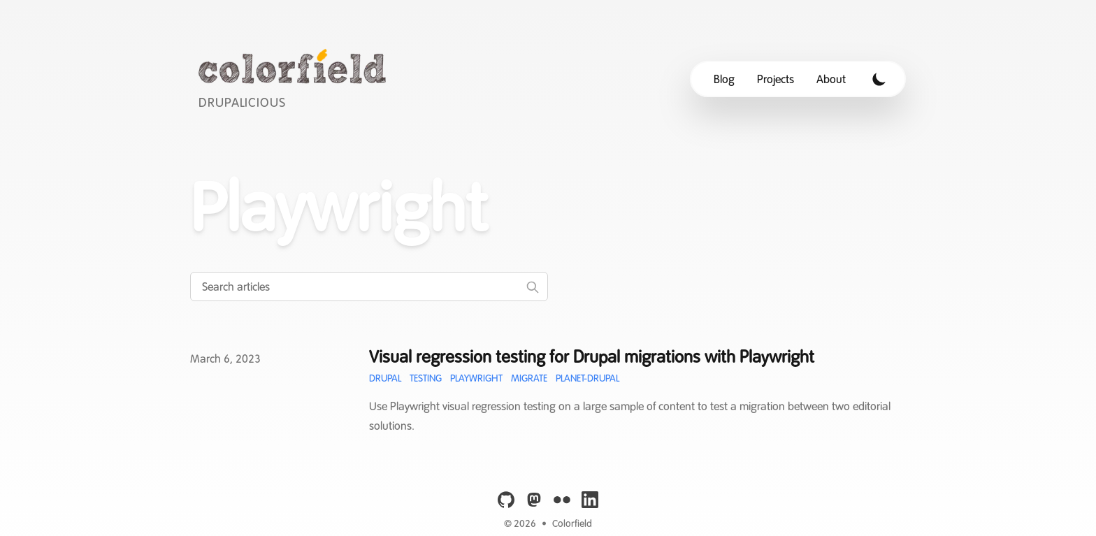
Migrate (529, 378)
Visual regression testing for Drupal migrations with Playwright (591, 356)
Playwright (476, 378)
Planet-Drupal (587, 378)
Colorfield (572, 523)
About (831, 79)
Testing (426, 378)
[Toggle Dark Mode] (879, 79)
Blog (724, 79)
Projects (775, 79)
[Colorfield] (296, 79)
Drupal (385, 378)
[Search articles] (369, 286)
